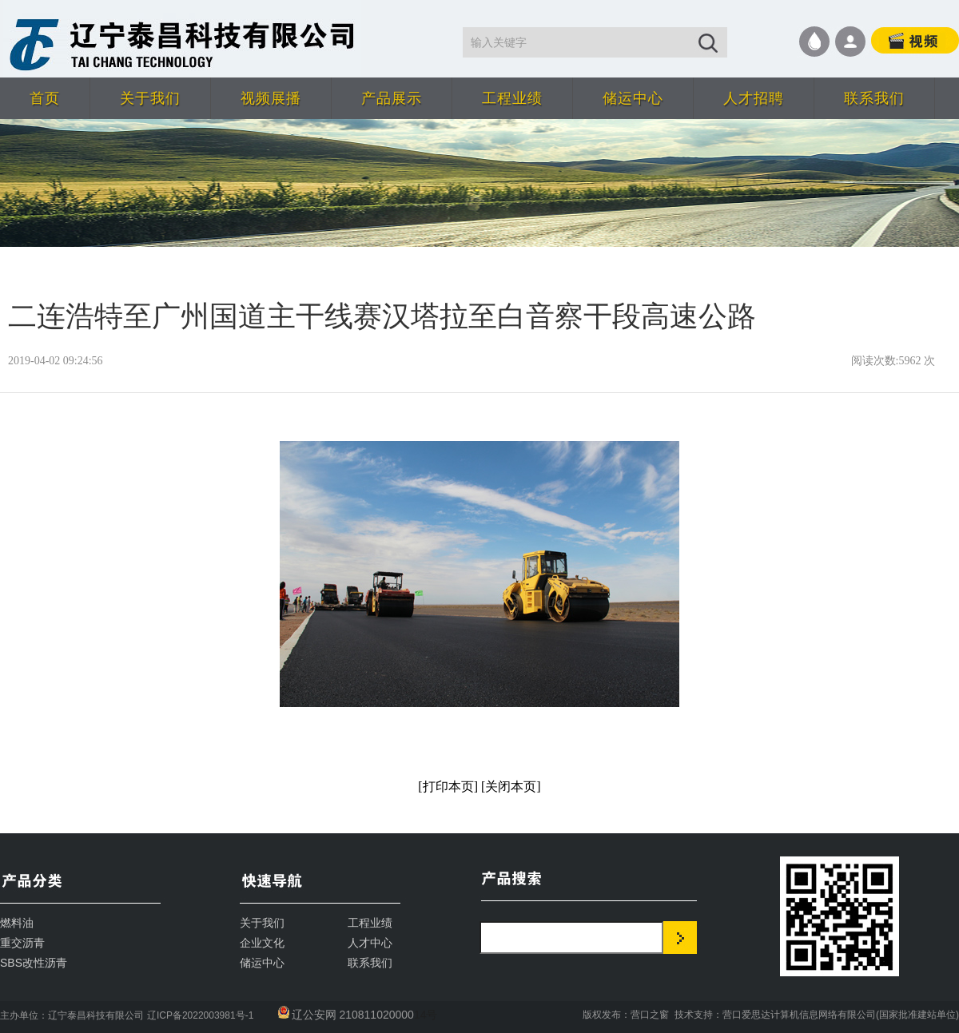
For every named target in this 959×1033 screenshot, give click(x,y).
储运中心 (633, 98)
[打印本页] (448, 786)
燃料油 (17, 922)
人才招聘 (753, 98)
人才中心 (370, 942)
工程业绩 (512, 98)
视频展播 (271, 98)
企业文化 (262, 942)
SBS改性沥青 (33, 962)
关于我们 (150, 98)
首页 (45, 98)
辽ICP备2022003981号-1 (200, 1015)
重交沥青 (22, 942)
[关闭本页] (511, 786)
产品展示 (391, 98)
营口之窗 (650, 1014)
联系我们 (874, 98)
